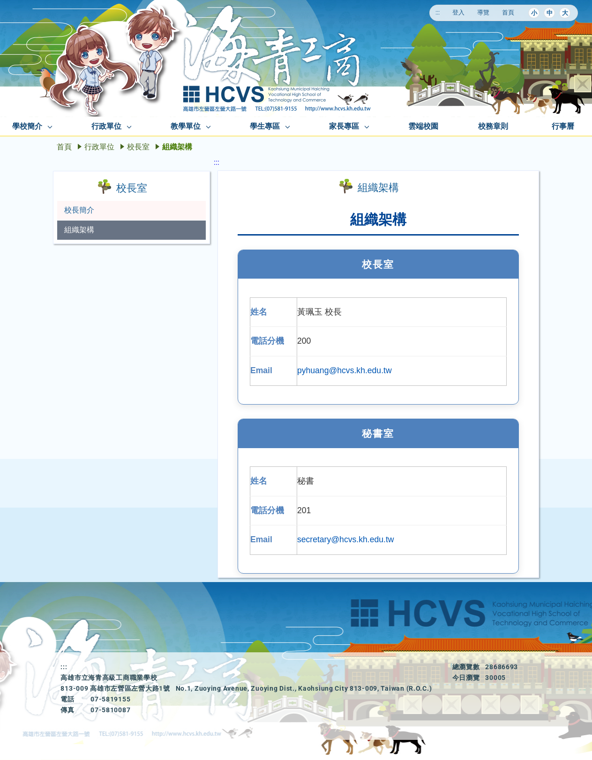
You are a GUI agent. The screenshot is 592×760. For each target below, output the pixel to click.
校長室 (138, 146)
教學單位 (186, 126)
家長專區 (344, 126)
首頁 (508, 12)
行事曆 (563, 126)
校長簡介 (79, 210)
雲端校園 (423, 126)
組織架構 (79, 229)
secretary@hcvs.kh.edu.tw (345, 539)
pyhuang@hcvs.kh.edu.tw (344, 370)
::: (437, 12)
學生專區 (265, 126)
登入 (458, 12)
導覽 (483, 12)
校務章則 (493, 126)
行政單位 (106, 126)
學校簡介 (27, 126)
